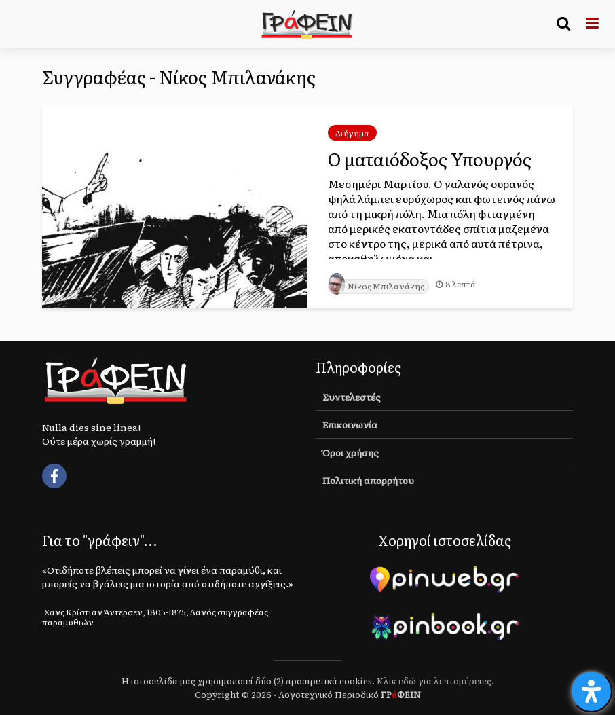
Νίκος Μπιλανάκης (376, 286)
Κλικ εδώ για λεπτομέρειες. (435, 680)
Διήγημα (352, 133)
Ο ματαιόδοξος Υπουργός (430, 158)
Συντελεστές (351, 396)
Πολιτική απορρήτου (368, 480)
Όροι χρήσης (350, 452)
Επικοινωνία (349, 424)
